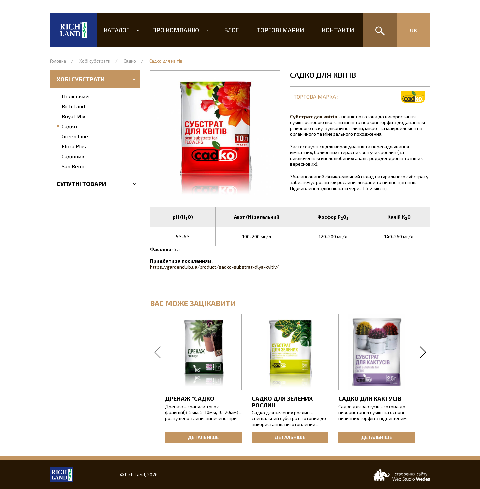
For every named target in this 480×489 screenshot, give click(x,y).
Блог (231, 30)
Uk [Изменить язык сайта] (413, 30)
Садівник (73, 156)
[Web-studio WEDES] (401, 475)
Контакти (334, 30)
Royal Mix (73, 116)
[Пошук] (380, 30)
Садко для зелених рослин (282, 402)
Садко (130, 61)
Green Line (75, 136)
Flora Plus (74, 146)
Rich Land (73, 106)
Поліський (75, 96)
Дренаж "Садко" (191, 398)
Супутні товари (81, 183)
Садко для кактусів (370, 398)
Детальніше (203, 437)
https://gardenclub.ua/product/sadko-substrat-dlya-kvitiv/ (214, 267)
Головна (58, 61)
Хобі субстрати (94, 61)
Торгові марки (278, 30)
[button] (215, 135)
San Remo (74, 166)
